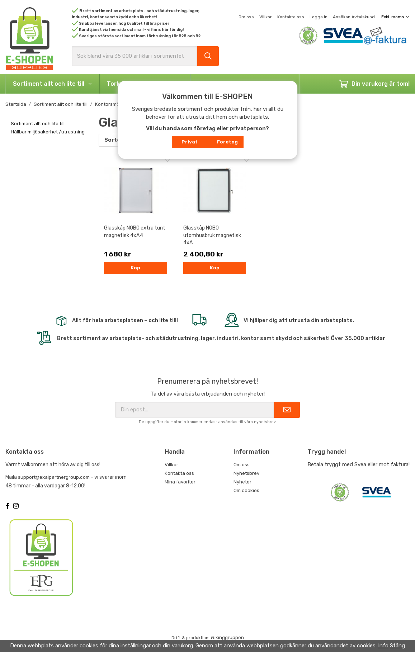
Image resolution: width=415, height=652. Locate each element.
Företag (227, 142)
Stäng (397, 645)
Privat (189, 142)
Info (383, 645)
